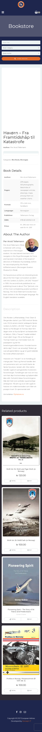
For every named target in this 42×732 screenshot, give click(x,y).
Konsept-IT (26, 721)
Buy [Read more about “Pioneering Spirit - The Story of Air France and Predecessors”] (30, 619)
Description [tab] (11, 309)
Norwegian (24, 160)
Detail (14, 481)
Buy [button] (30, 481)
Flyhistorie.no (18, 394)
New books (16, 160)
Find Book (21, 58)
